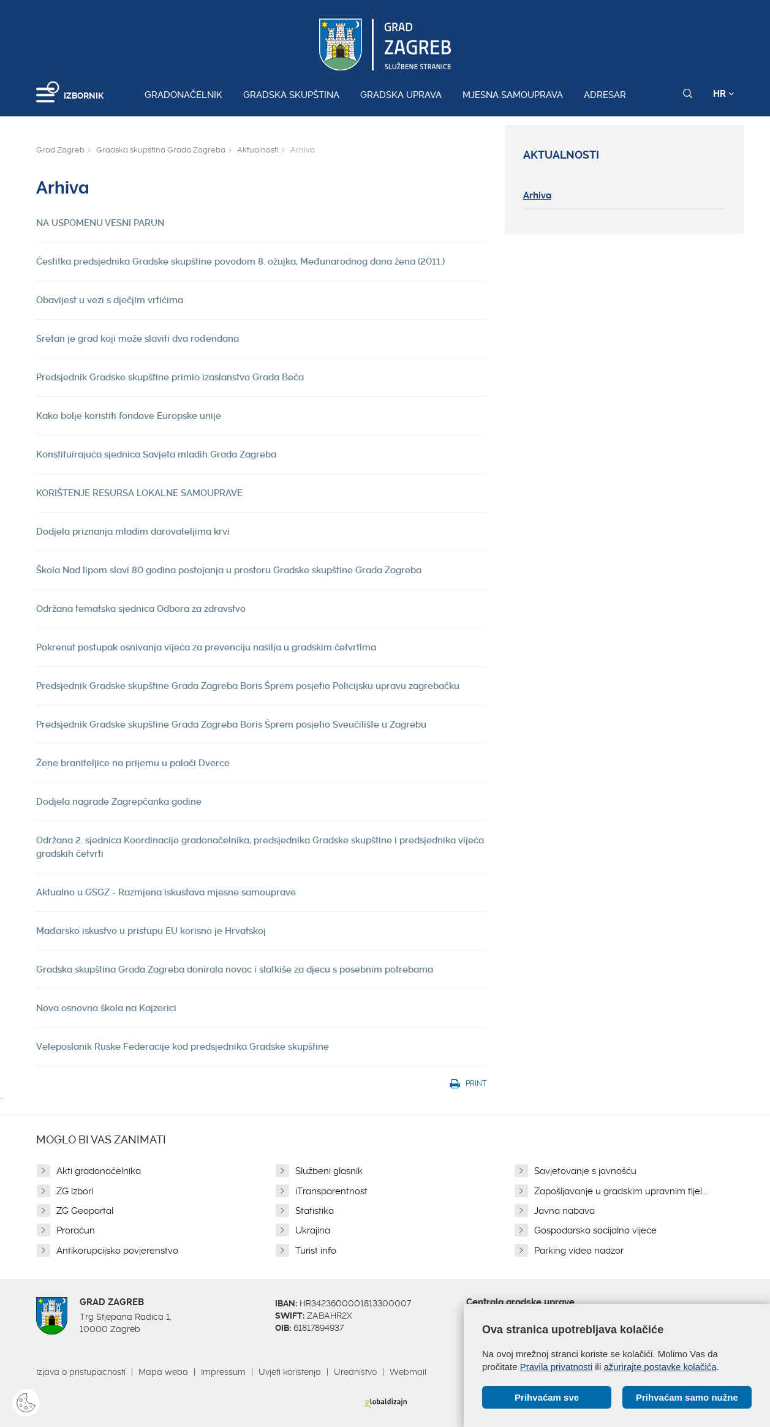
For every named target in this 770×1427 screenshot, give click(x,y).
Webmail (408, 1372)
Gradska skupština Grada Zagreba (160, 149)
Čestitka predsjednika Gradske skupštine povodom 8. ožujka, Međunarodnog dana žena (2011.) (240, 261)
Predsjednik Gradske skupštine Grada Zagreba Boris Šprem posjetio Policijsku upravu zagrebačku (247, 685)
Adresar (605, 94)
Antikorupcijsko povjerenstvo (117, 1250)
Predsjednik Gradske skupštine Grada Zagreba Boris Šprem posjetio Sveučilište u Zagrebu (231, 724)
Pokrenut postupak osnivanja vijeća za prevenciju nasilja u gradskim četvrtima (206, 647)
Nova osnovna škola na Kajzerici (106, 1008)
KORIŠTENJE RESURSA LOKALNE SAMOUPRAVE (139, 493)
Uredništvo (355, 1372)
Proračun (75, 1230)
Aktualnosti (258, 149)
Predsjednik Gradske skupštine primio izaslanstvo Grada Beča (170, 377)
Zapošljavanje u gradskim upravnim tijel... (621, 1191)
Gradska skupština (291, 94)
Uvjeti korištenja (290, 1372)
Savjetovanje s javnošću (585, 1171)
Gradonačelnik (183, 94)
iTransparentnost (331, 1191)
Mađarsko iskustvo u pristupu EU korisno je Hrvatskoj (151, 930)
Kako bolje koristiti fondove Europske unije (128, 415)
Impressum (223, 1372)
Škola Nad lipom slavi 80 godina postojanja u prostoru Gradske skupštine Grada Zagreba (228, 570)
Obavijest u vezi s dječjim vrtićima (109, 300)
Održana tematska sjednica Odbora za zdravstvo (141, 608)
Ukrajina (312, 1230)
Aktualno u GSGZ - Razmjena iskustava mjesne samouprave (166, 892)
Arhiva (537, 195)
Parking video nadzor (579, 1250)
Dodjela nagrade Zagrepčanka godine (119, 801)
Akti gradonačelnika (98, 1171)
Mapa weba (163, 1372)
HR (723, 93)
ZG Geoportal (84, 1210)
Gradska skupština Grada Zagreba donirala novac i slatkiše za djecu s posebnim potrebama (234, 969)
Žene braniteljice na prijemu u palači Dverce (133, 763)
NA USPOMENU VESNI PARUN (100, 222)
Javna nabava (564, 1210)
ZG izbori (74, 1191)
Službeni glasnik (329, 1171)
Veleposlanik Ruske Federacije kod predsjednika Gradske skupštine (182, 1046)
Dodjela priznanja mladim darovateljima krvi (133, 531)
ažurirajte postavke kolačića (659, 1366)
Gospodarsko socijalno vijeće (595, 1230)
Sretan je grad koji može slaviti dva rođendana (137, 338)
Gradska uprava (401, 94)
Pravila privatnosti (556, 1366)
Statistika (314, 1210)
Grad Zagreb (60, 149)
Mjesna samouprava (512, 94)
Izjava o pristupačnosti (81, 1372)
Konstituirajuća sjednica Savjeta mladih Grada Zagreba (156, 454)
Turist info (315, 1250)
